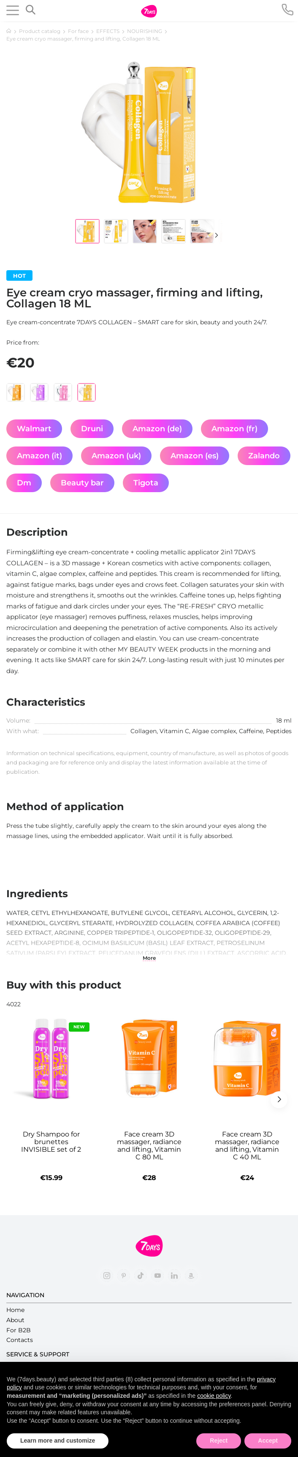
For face (78, 31)
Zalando (264, 455)
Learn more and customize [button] (57, 1440)
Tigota (145, 482)
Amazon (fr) (234, 428)
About (15, 1320)
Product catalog (39, 31)
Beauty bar (82, 482)
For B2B (18, 1330)
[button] (212, 235)
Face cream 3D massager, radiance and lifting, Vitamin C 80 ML (149, 1146)
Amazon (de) (157, 428)
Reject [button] (219, 1440)
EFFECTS (107, 31)
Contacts (19, 1340)
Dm (24, 482)
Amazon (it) (39, 455)
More (149, 958)
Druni (92, 428)
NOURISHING (144, 31)
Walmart (34, 428)
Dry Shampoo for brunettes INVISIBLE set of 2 (51, 1142)
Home (15, 1310)
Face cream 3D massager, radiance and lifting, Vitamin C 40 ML (247, 1146)
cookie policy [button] (213, 1395)
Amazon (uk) (116, 455)
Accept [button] (268, 1440)
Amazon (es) (195, 455)
